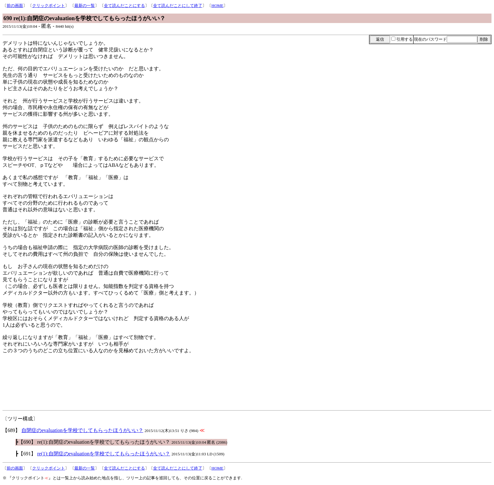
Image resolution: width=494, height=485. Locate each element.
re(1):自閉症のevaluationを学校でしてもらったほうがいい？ (103, 453)
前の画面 (15, 5)
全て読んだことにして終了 (177, 5)
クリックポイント (48, 5)
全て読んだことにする (124, 5)
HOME (217, 5)
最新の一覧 (84, 5)
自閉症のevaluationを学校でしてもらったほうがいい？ (82, 430)
